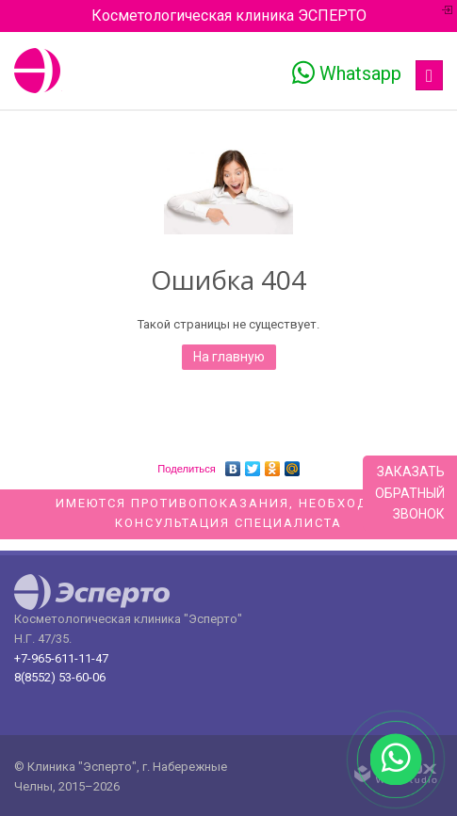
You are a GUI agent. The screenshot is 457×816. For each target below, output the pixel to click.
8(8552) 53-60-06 (60, 677)
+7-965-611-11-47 (61, 658)
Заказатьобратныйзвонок (410, 492)
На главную (229, 356)
